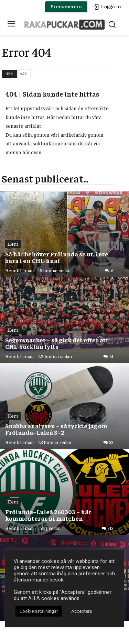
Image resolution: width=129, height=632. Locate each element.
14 (111, 356)
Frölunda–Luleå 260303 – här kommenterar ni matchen (48, 515)
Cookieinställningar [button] (39, 611)
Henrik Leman (19, 270)
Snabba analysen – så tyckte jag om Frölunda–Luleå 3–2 (56, 429)
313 (111, 528)
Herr (13, 244)
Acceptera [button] (81, 611)
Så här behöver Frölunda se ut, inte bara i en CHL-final (56, 257)
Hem (10, 74)
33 (111, 442)
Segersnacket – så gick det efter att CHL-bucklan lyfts (57, 343)
